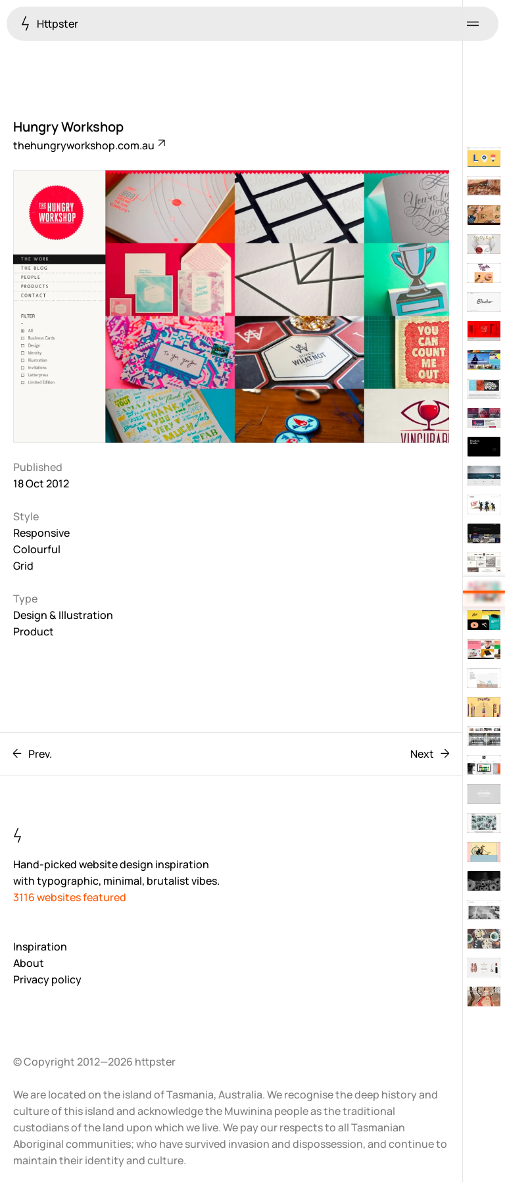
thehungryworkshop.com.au (88, 145)
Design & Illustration (63, 615)
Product (33, 631)
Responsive (41, 533)
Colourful (36, 549)
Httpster (49, 23)
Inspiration (40, 946)
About (28, 963)
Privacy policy (47, 979)
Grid (23, 565)
